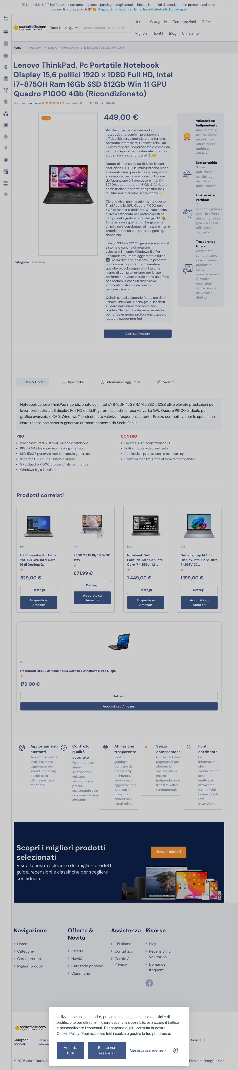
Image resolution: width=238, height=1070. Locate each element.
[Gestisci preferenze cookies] (148, 1050)
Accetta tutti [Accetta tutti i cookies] (70, 1050)
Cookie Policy (68, 1034)
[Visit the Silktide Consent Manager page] (175, 1050)
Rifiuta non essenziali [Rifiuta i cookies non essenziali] (107, 1050)
